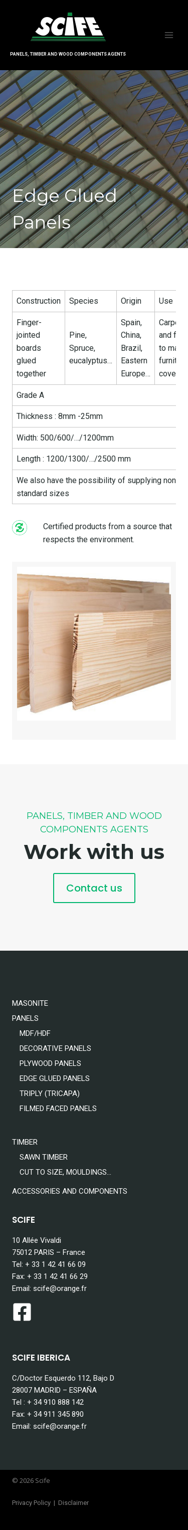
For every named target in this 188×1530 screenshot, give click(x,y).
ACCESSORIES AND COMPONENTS (69, 1191)
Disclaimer (73, 1502)
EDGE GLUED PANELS (55, 1078)
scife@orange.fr (60, 1288)
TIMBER (25, 1142)
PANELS (25, 1018)
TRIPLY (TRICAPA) (50, 1093)
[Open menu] (168, 35)
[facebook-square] (25, 1312)
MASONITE (30, 1003)
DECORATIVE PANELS (55, 1048)
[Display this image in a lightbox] (94, 644)
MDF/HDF (35, 1033)
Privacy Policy (31, 1502)
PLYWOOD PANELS (50, 1063)
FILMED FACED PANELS (58, 1108)
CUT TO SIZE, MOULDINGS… (65, 1172)
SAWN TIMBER (44, 1157)
